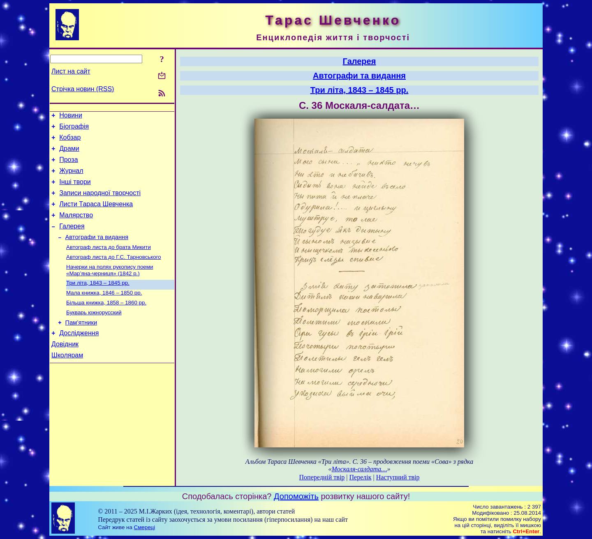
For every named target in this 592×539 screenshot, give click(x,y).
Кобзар (70, 141)
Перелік (360, 477)
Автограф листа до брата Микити (108, 263)
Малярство (76, 227)
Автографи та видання (96, 252)
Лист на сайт (70, 71)
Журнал (71, 178)
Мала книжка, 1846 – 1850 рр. (104, 312)
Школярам (67, 380)
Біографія (74, 128)
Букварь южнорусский (94, 333)
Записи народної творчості (100, 202)
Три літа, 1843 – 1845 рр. (98, 301)
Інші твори (75, 190)
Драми (69, 153)
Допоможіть (296, 496)
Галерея (71, 239)
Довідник (65, 368)
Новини (70, 116)
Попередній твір (322, 477)
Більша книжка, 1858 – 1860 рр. (106, 322)
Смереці (144, 527)
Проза (68, 165)
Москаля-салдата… (359, 468)
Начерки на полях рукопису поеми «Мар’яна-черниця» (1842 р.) (109, 287)
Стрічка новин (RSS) (82, 88)
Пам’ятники (81, 344)
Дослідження (79, 355)
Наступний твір (398, 477)
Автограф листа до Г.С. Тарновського (113, 273)
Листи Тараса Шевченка (96, 215)
